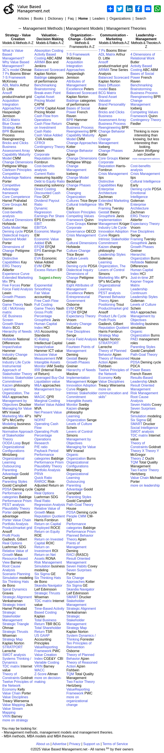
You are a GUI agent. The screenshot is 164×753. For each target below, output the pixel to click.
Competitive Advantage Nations (16, 175)
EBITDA (40, 227)
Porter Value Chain (16, 520)
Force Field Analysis (17, 289)
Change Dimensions (17, 162)
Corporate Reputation (42, 156)
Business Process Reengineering (80, 129)
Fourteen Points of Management (80, 349)
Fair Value (42, 293)
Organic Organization (76, 456)
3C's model (10, 70)
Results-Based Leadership (141, 379)
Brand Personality (111, 104)
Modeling (9, 424)
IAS (37, 331)
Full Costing (43, 304)
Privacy (74, 744)
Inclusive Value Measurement (45, 356)
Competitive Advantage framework (11, 189)
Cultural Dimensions (17, 220)
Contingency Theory (49, 147)
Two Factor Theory (80, 682)
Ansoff (7, 93)
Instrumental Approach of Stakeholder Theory (17, 370)
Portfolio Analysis (15, 524)
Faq (71, 18)
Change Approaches (81, 143)
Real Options (12, 543)
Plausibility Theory (16, 508)
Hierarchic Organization (140, 256)
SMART (72, 597)
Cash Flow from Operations (46, 118)
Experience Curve (15, 274)
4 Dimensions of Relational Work (142, 56)
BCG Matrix (11, 120)
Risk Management (48, 562)
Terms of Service (115, 744)
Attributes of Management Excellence (76, 85)
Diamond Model (14, 239)
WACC (39, 670)
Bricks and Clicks (15, 143)
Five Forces (11, 285)
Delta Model (11, 227)
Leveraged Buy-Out (49, 377)
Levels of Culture (79, 424)
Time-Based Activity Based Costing (49, 610)
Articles (23, 18)
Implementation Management (78, 379)
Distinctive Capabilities (11, 260)
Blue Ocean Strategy (11, 125)
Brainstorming (45, 89)
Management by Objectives (14, 402)
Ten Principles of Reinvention (78, 645)
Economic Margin (47, 231)
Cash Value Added (48, 135)
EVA (37, 258)
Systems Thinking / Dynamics (16, 660)
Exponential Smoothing (43, 287)
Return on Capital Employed (47, 526)
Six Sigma (42, 574)
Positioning (106, 304)
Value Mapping (13, 705)
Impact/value (12, 347)
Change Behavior (79, 150)
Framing (104, 208)
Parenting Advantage (10, 472)
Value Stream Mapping (12, 710)
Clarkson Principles (17, 170)
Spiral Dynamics (14, 589)
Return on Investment (43, 549)
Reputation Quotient (49, 516)
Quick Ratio (43, 478)
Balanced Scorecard (49, 70)
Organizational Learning (13, 460)
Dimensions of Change (13, 248)
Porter (7, 512)
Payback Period (46, 451)
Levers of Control (79, 431)
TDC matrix (11, 666)
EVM (38, 266)
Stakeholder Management (76, 603)
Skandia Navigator (48, 585)
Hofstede (9, 339)
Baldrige (40, 77)
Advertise (59, 744)
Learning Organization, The (15, 391)
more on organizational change (77, 701)
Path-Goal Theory (79, 504)
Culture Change (78, 250)
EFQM (39, 247)
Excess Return (45, 270)
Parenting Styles (14, 481)
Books (38, 18)
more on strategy (15, 720)
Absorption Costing (48, 50)
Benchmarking (45, 85)
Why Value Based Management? (15, 64)
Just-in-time (139, 277)
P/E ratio (40, 447)
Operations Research (42, 441)
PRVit (38, 474)
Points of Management (76, 545)
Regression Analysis (49, 504)
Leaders (98, 18)
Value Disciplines (15, 697)
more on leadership (145, 485)
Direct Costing (45, 189)
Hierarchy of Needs (17, 331)
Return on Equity (47, 531)
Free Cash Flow (46, 301)
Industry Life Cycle (16, 362)
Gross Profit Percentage (43, 314)
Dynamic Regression (43, 210)
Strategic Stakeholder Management (12, 616)
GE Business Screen (12, 318)
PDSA (7, 489)
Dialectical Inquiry (15, 235)
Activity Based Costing (45, 56)
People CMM (76, 516)
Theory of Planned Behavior (80, 656)
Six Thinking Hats (15, 581)
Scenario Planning (16, 574)
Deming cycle (12, 231)
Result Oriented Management (78, 560)
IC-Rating (41, 339)
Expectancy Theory (81, 316)
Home (83, 18)
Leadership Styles (112, 254)
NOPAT (40, 420)
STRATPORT (12, 647)
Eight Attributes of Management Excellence (79, 289)
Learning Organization (76, 418)
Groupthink (42, 320)
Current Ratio (44, 174)
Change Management (76, 168)
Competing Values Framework (80, 218)
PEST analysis (13, 504)
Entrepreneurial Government (78, 299)
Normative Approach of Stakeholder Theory (17, 435)
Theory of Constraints (11, 676)
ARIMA (39, 62)
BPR (5, 131)
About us (43, 744)
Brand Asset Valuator (107, 98)
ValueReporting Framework (46, 649)
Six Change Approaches (75, 579)
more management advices (146, 158)
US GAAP (42, 635)
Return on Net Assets (45, 556)
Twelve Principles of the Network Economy (17, 685)
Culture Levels (77, 258)
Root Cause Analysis (11, 568)
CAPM (39, 108)
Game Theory (12, 304)
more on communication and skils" (113, 393)
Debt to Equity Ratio (49, 181)
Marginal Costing (47, 401)
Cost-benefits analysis (12, 214)
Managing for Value (17, 408)
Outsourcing (11, 466)
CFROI (39, 143)
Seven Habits (76, 566)
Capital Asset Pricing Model (44, 98)
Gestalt (71, 358)
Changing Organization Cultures (76, 196)
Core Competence (16, 197)
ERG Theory (11, 266)
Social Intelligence (144, 428)
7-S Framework (14, 77)
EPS (37, 250)
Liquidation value (47, 381)
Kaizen (7, 385)
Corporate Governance (75, 229)
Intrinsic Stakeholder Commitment (17, 379)
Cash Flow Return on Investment (48, 125)
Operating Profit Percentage (46, 433)
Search (140, 18)
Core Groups (12, 204)
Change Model (77, 177)
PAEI (134, 339)
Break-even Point (47, 93)
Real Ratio (42, 501)
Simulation (10, 578)
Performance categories (12, 495)
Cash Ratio (42, 131)
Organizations (120, 18)
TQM (70, 674)
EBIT (38, 224)
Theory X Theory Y (144, 451)
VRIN (6, 716)
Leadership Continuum (138, 291)
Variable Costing (46, 662)
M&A (6, 397)
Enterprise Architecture (107, 191)
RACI (70, 555)
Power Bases (140, 370)
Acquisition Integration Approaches (11, 104)
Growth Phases (14, 297)
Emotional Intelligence (139, 195)
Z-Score (40, 674)
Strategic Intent (13, 605)
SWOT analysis (14, 655)
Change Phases (78, 185)
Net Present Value (48, 412)
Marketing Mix (13, 416)
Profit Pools (11, 535)
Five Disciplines (78, 331)
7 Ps (5, 73)
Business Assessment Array (16, 148)
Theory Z (137, 458)
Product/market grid (17, 528)
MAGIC (40, 397)
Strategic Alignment (17, 597)
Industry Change (14, 354)
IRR (37, 370)
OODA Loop (11, 443)
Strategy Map (12, 639)
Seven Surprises (78, 570)
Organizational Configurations (13, 449)
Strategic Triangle (15, 624)
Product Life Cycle (112, 316)
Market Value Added (49, 404)
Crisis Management (81, 235)
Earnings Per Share (49, 216)
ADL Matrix (10, 85)
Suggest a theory (50, 277)
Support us (91, 744)
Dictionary (55, 18)
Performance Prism (17, 501)
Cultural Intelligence (81, 204)
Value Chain (11, 693)
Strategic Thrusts (15, 631)
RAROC (40, 481)
